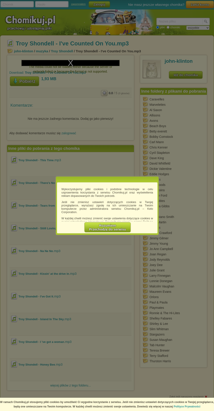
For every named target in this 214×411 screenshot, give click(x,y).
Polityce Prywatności (187, 406)
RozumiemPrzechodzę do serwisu (107, 227)
